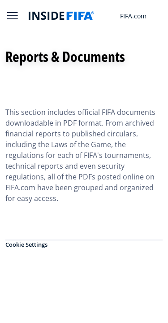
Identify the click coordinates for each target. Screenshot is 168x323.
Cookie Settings (26, 244)
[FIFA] (61, 15)
